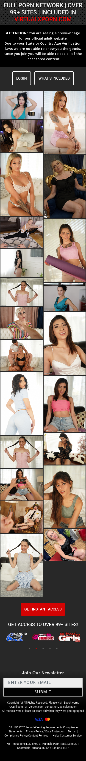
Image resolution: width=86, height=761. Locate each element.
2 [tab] (36, 648)
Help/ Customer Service (67, 735)
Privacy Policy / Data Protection (45, 731)
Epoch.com (71, 702)
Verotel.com (36, 706)
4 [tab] (50, 648)
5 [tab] (57, 648)
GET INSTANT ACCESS (43, 609)
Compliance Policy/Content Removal (26, 735)
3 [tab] (43, 648)
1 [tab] (29, 648)
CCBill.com (16, 706)
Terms (72, 731)
